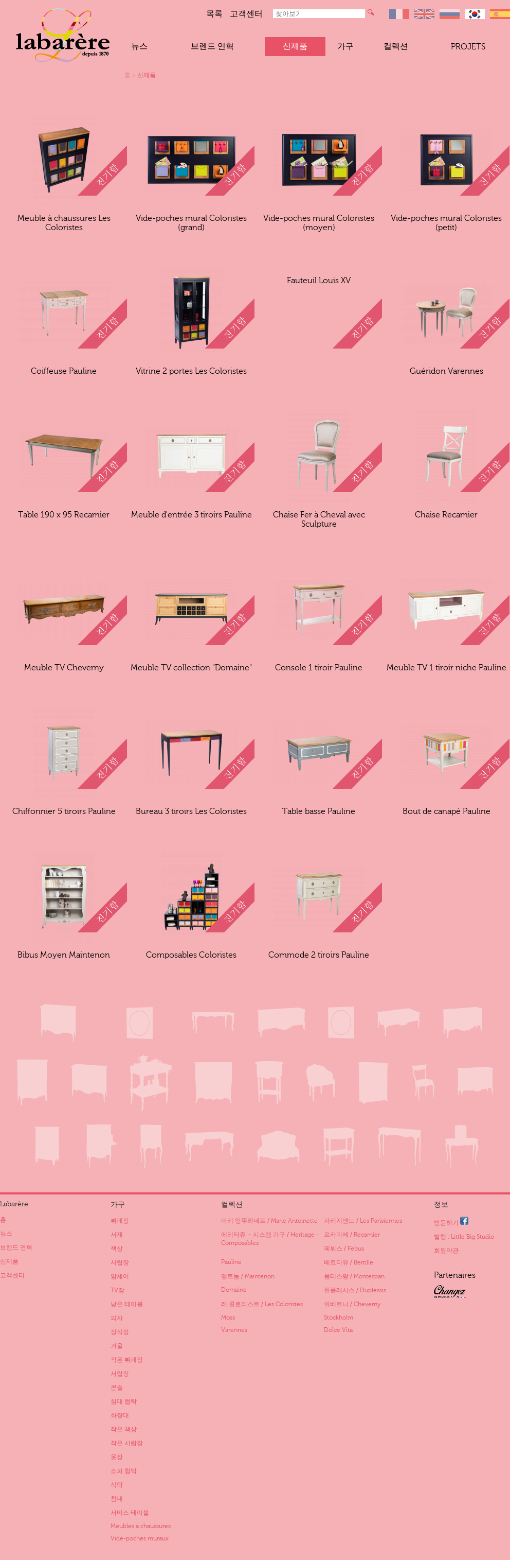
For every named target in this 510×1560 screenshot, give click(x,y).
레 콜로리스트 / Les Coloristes (262, 1304)
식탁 (117, 1484)
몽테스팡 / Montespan (354, 1276)
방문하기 (451, 1221)
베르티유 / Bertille (348, 1262)
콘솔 (117, 1387)
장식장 (120, 1332)
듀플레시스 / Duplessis (355, 1290)
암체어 (120, 1276)
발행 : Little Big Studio (464, 1236)
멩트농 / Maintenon (248, 1276)
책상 (117, 1248)
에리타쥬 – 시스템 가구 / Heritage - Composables (270, 1238)
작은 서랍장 (127, 1443)
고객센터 (246, 14)
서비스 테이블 (130, 1512)
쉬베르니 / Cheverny (352, 1304)
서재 (117, 1234)
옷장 (117, 1457)
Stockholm (338, 1317)
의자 (117, 1318)
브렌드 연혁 (212, 46)
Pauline (231, 1262)
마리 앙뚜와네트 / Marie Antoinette (269, 1220)
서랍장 (120, 1262)
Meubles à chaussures (141, 1526)
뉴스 (139, 46)
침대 (117, 1498)
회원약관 (446, 1250)
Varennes (234, 1329)
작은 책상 (124, 1429)
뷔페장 (120, 1220)
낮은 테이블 (127, 1304)
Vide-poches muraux (140, 1538)
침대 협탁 (124, 1401)
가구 (345, 46)
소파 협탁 (124, 1471)
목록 (214, 14)
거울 (117, 1345)
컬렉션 (396, 46)
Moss (228, 1317)
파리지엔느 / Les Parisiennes (363, 1220)
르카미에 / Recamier (352, 1234)
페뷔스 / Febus (344, 1248)
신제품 (295, 46)
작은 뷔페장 (127, 1359)
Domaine (234, 1289)
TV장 (117, 1290)
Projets (468, 46)
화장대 (120, 1415)
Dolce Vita (338, 1329)
